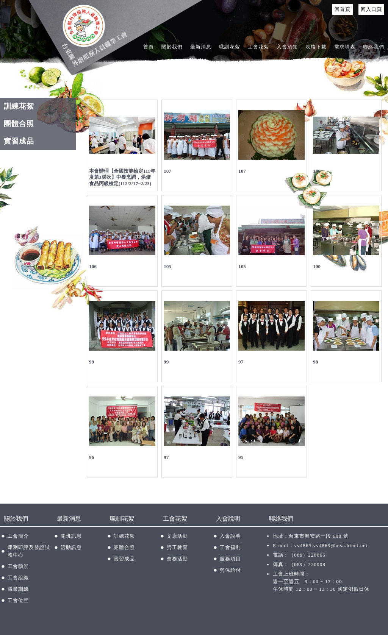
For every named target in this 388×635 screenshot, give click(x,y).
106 (317, 171)
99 (91, 362)
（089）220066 (307, 555)
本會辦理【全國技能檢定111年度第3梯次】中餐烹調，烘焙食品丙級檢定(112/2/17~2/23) (122, 177)
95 (240, 457)
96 (91, 457)
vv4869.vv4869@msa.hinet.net (331, 545)
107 (167, 171)
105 (167, 266)
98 (315, 362)
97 (240, 362)
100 (317, 266)
